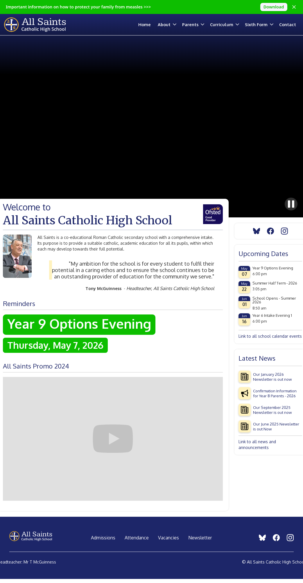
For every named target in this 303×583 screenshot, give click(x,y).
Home (144, 24)
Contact (287, 24)
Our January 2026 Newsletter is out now (272, 377)
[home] (38, 24)
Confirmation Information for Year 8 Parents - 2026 (275, 393)
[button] (170, 24)
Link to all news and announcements (257, 444)
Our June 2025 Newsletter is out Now (276, 426)
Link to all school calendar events (270, 336)
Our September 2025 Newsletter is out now (272, 410)
